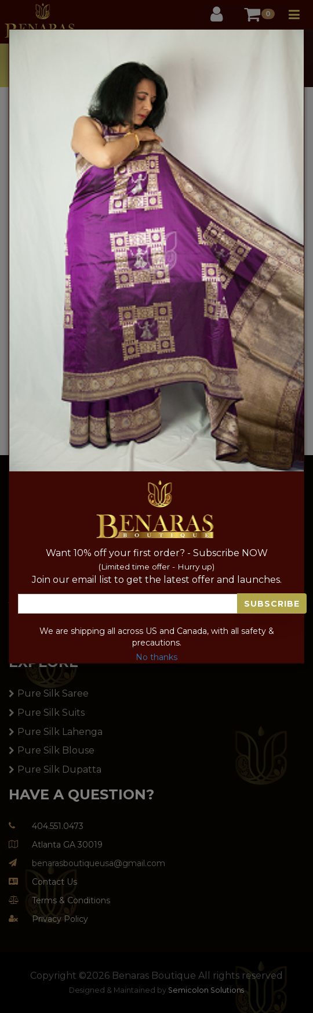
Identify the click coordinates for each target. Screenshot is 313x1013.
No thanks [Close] (156, 657)
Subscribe (272, 604)
